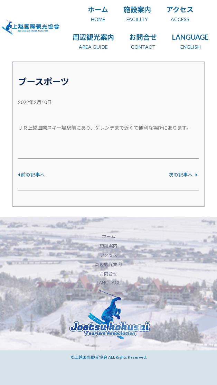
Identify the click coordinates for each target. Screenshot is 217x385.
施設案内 (108, 245)
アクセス (108, 255)
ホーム (108, 236)
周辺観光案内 (108, 264)
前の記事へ (31, 175)
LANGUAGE (109, 282)
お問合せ (108, 273)
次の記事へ (183, 175)
